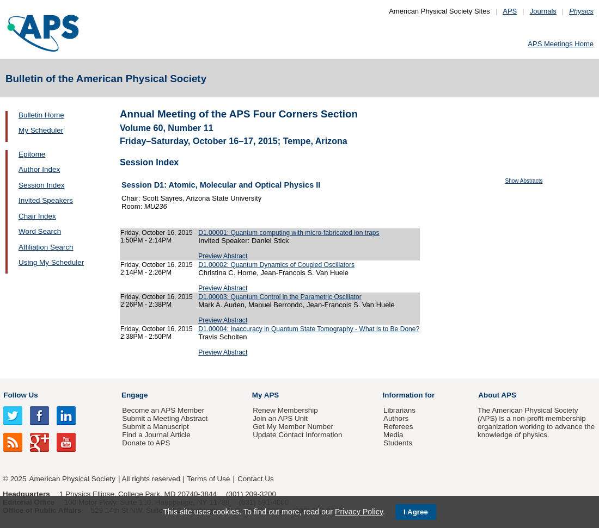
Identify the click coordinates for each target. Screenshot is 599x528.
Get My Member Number (293, 427)
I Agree (416, 512)
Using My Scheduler (51, 262)
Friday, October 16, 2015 (156, 233)
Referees (398, 427)
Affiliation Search (46, 247)
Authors (395, 418)
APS (510, 11)
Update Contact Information (297, 435)
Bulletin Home (41, 115)
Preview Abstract (222, 256)
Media (393, 435)
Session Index (41, 185)
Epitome (32, 154)
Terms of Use (208, 479)
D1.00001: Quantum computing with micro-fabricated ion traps (288, 233)
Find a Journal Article (156, 435)
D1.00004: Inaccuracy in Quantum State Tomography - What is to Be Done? (308, 329)
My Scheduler (41, 130)
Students (397, 443)
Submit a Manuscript (155, 427)
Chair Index (37, 216)
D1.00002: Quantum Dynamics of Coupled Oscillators (276, 265)
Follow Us (20, 395)
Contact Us (255, 479)
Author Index (39, 169)
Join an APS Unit (280, 418)
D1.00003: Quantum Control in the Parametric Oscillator (279, 297)
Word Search (40, 231)
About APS (497, 395)
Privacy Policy (359, 511)
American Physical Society (72, 479)
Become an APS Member (163, 410)
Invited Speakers (46, 200)
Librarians (399, 410)
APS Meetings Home (561, 44)
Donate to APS (146, 443)
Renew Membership (285, 410)
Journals (543, 11)
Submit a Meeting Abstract (164, 418)
